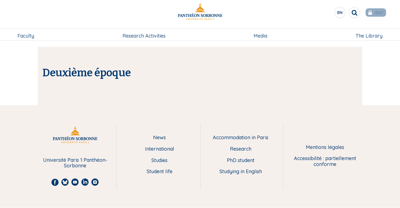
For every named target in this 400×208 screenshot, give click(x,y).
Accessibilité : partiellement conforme (325, 161)
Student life (159, 172)
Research (240, 149)
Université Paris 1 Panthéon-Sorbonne (75, 163)
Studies (159, 160)
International (159, 149)
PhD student (240, 160)
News (159, 138)
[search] (346, 12)
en (332, 13)
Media (260, 32)
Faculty (26, 32)
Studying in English (240, 172)
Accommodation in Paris (240, 138)
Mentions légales (325, 147)
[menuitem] (26, 32)
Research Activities (144, 32)
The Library (368, 32)
